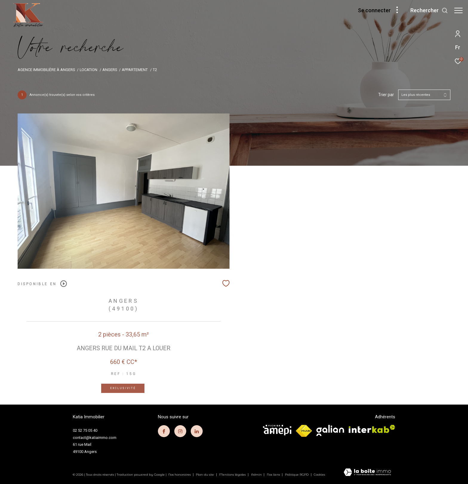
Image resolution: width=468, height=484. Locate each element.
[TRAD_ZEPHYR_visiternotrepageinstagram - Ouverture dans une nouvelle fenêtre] (180, 431)
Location (88, 69)
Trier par (386, 94)
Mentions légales (233, 475)
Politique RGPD (297, 475)
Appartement (135, 69)
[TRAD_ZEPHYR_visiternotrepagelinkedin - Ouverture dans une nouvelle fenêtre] (197, 431)
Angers (109, 69)
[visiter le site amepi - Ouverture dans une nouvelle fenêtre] (277, 430)
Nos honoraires (180, 475)
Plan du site (205, 475)
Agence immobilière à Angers (46, 69)
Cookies (319, 475)
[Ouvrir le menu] (458, 10)
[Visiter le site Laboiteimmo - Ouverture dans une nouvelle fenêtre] (367, 472)
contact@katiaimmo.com (94, 437)
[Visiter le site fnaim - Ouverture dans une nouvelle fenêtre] (304, 431)
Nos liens (274, 475)
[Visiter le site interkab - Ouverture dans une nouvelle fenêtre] (372, 429)
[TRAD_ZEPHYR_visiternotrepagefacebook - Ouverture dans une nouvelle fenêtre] (164, 431)
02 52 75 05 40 (85, 430)
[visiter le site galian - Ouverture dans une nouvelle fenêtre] (330, 430)
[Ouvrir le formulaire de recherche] (426, 10)
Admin (257, 475)
